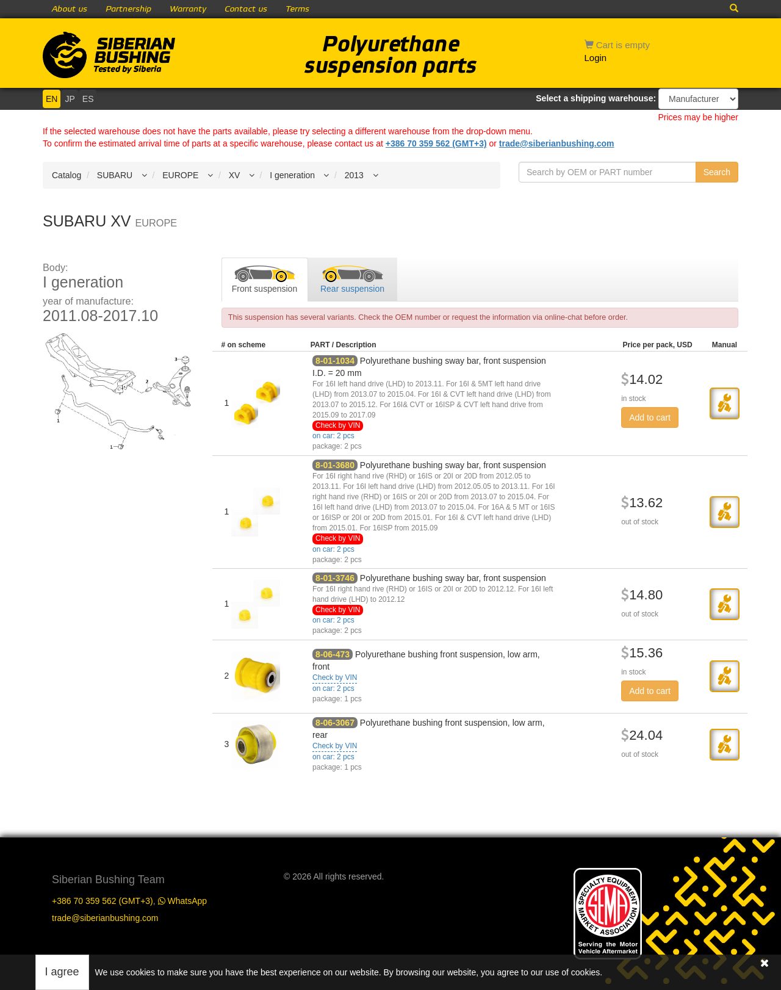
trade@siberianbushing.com (556, 143)
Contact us (246, 9)
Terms (297, 9)
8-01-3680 (335, 465)
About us (69, 9)
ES (88, 99)
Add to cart (650, 417)
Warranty (188, 9)
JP (69, 99)
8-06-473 (332, 654)
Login (596, 57)
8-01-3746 (335, 578)
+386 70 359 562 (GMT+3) (436, 143)
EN (51, 99)
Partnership (128, 9)
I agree (62, 972)
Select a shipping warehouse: (596, 98)
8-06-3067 (335, 723)
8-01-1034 (335, 361)
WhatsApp (182, 901)
